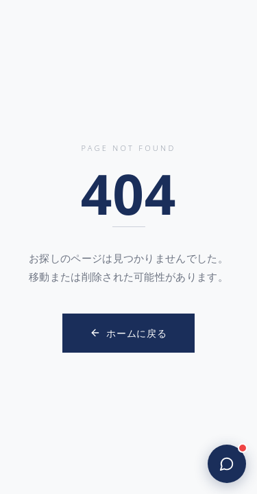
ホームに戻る (128, 333)
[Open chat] (227, 464)
